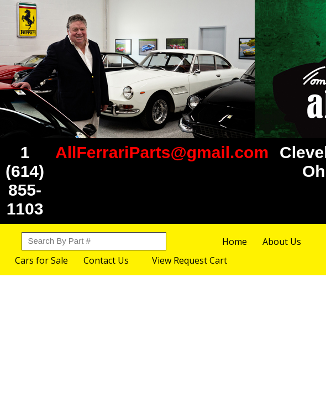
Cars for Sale (41, 260)
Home (234, 241)
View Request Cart (189, 260)
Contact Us (106, 260)
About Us (281, 241)
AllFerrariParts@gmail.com (162, 152)
